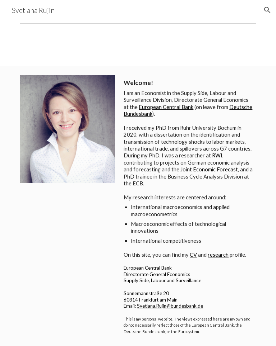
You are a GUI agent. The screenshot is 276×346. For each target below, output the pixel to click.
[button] (267, 10)
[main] (188, 206)
